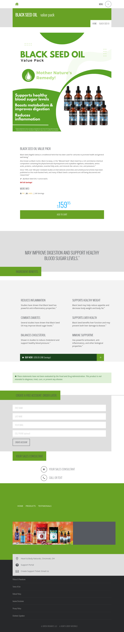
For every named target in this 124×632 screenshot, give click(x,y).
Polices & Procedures (19, 579)
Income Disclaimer (18, 601)
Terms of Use (16, 586)
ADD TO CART (62, 205)
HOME (94, 23)
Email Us (45, 571)
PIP (35, 191)
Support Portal (27, 565)
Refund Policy (17, 593)
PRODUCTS (31, 506)
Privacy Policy (17, 608)
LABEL (40, 191)
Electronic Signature (19, 615)
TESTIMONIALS (44, 506)
